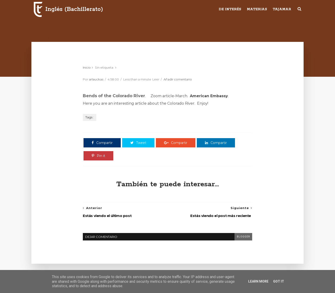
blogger (243, 236)
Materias (257, 9)
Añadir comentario (178, 79)
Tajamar (282, 9)
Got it (278, 281)
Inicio (87, 67)
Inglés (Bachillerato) (74, 9)
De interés (230, 9)
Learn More (258, 281)
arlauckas (96, 79)
